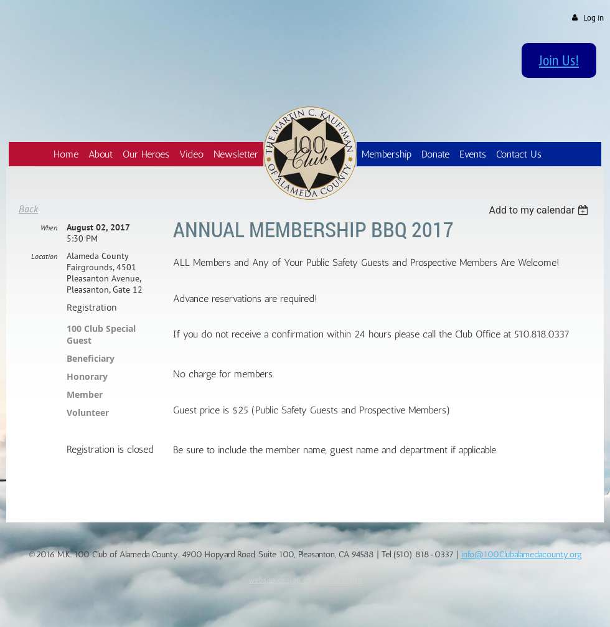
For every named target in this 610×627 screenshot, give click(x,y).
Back (28, 208)
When (48, 227)
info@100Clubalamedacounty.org (521, 554)
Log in (593, 17)
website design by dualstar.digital (305, 580)
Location (44, 256)
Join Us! (559, 59)
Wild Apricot (500, 603)
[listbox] (540, 210)
